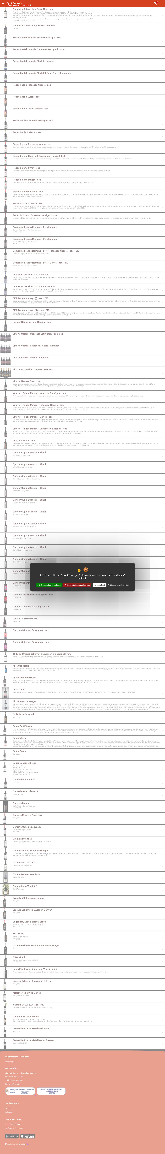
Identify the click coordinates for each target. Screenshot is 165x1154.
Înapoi (3, 3)
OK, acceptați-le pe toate (49, 585)
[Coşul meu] (155, 3)
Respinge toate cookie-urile (77, 585)
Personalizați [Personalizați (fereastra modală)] (99, 585)
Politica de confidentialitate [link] (118, 585)
